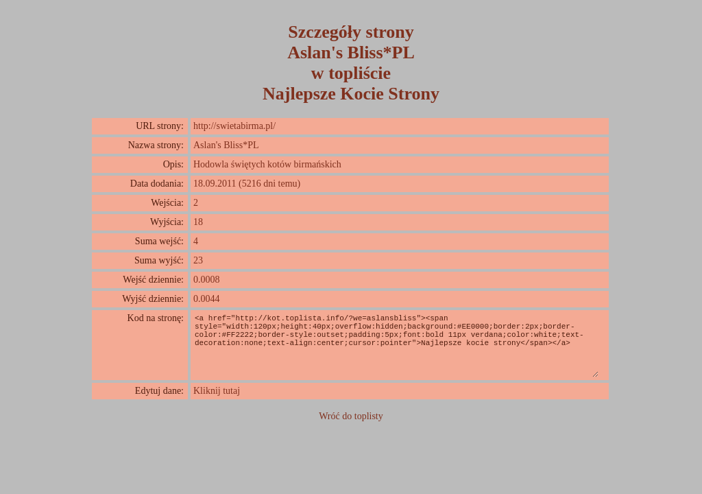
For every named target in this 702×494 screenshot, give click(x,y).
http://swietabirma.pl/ (234, 126)
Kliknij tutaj (216, 391)
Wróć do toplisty (351, 416)
